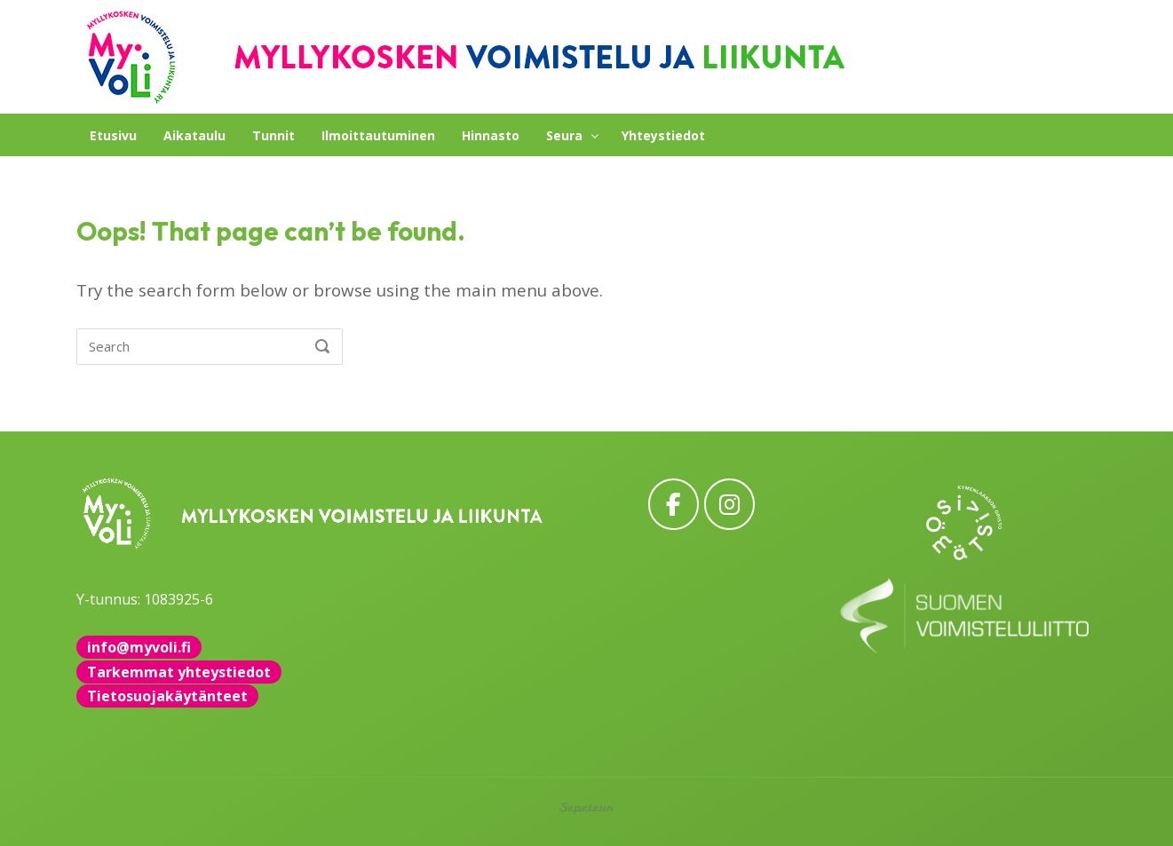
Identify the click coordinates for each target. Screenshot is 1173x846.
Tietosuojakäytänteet (167, 696)
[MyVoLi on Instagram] (729, 503)
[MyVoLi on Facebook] (673, 503)
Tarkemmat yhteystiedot (179, 672)
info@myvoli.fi (139, 647)
